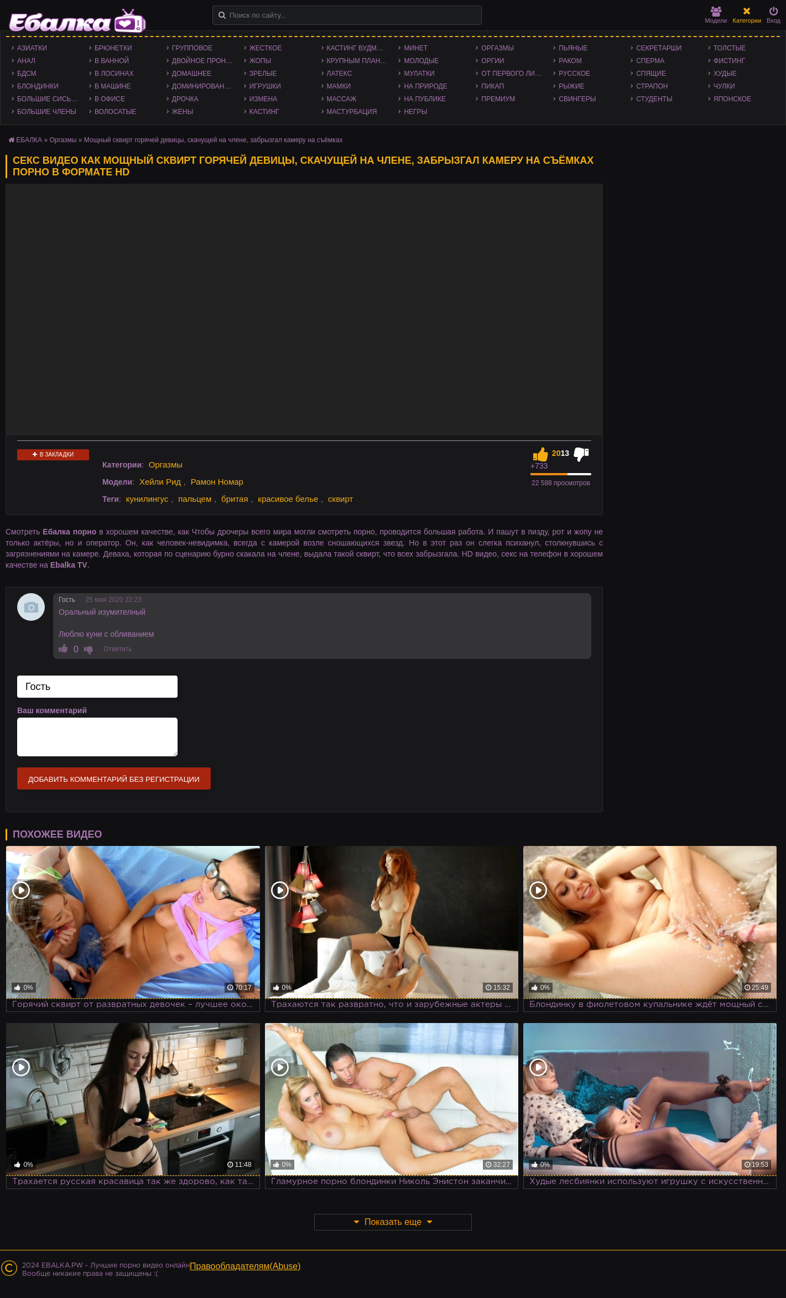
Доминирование (202, 86)
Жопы (260, 61)
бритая (234, 498)
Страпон (652, 86)
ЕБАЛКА (29, 140)
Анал (26, 61)
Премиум (498, 99)
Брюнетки (113, 48)
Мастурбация (352, 112)
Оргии (492, 61)
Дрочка (185, 99)
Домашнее (191, 73)
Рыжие (571, 86)
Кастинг (264, 112)
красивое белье (288, 498)
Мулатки (419, 73)
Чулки (724, 86)
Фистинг (729, 61)
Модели (716, 15)
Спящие (651, 73)
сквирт (340, 498)
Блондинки (38, 86)
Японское (732, 99)
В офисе (110, 99)
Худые (725, 73)
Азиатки (32, 48)
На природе (425, 86)
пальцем (194, 498)
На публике (425, 99)
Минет (416, 48)
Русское (574, 73)
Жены (182, 112)
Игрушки (265, 86)
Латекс (339, 73)
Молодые (421, 61)
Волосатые (115, 112)
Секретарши (658, 48)
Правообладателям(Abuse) (245, 1266)
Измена (263, 99)
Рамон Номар (217, 481)
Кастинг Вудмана (359, 48)
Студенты (654, 99)
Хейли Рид (160, 481)
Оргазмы (497, 48)
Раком (570, 61)
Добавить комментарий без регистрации (114, 779)
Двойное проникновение (205, 61)
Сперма (650, 61)
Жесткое (265, 48)
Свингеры (577, 99)
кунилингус (147, 498)
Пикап (492, 86)
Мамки (339, 86)
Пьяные (573, 48)
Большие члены (46, 112)
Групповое (192, 48)
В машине (113, 86)
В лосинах (114, 73)
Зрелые (263, 73)
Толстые (730, 48)
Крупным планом (359, 61)
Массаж (342, 99)
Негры (415, 112)
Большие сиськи (48, 99)
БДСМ (27, 73)
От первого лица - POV (514, 73)
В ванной (112, 61)
